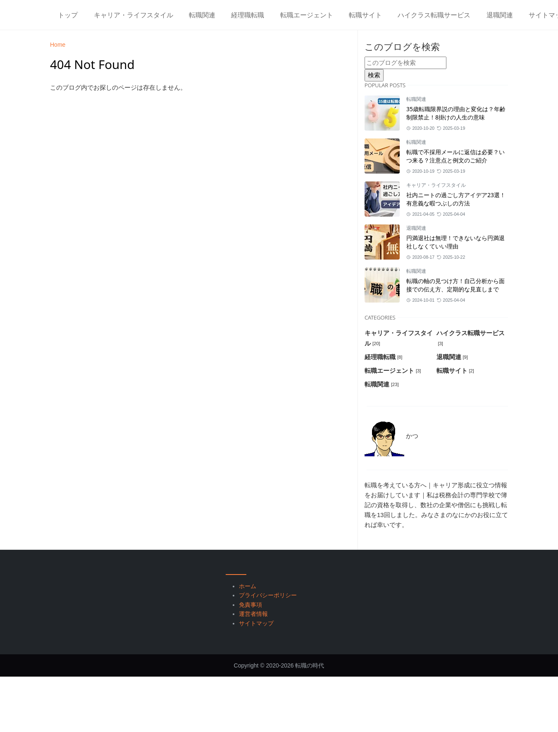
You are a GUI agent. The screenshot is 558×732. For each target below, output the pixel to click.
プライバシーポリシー (268, 595)
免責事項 (250, 604)
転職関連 (416, 99)
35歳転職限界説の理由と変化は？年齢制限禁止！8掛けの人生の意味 (456, 113)
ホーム (247, 586)
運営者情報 (253, 613)
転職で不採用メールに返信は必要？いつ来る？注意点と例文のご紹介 (455, 156)
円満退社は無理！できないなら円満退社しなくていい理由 (455, 242)
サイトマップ (256, 623)
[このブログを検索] (405, 63)
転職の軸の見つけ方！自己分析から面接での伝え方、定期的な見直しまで (455, 285)
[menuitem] (68, 15)
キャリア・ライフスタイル (436, 185)
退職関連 (416, 228)
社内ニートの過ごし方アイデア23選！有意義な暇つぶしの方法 (456, 199)
